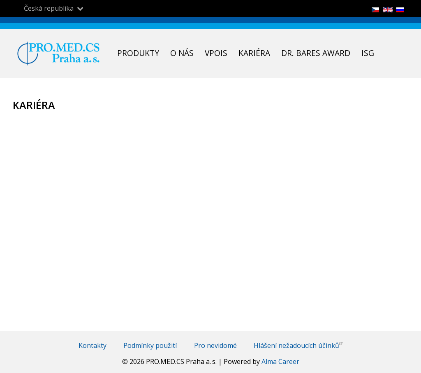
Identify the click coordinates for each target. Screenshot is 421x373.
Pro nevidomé (215, 345)
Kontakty (92, 345)
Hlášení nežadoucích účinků (298, 345)
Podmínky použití (150, 345)
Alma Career (280, 361)
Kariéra (254, 52)
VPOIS (216, 52)
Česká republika (49, 8)
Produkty (138, 52)
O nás (182, 52)
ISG (367, 52)
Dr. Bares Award (315, 52)
